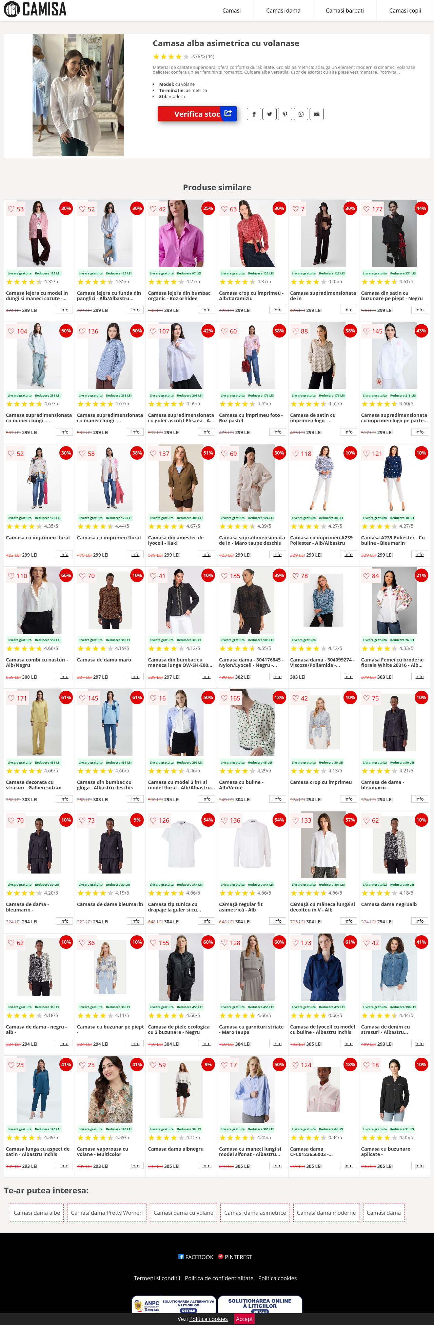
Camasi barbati (345, 10)
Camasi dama (283, 10)
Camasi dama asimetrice (255, 1212)
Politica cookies (277, 1278)
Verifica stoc (205, 113)
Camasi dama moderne (326, 1212)
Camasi (231, 10)
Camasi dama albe (37, 1212)
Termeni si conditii (157, 1278)
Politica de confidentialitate (219, 1278)
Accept (244, 1319)
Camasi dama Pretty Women (107, 1212)
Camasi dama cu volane (183, 1212)
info (64, 310)
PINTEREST (235, 1257)
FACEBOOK (195, 1257)
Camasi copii (405, 10)
